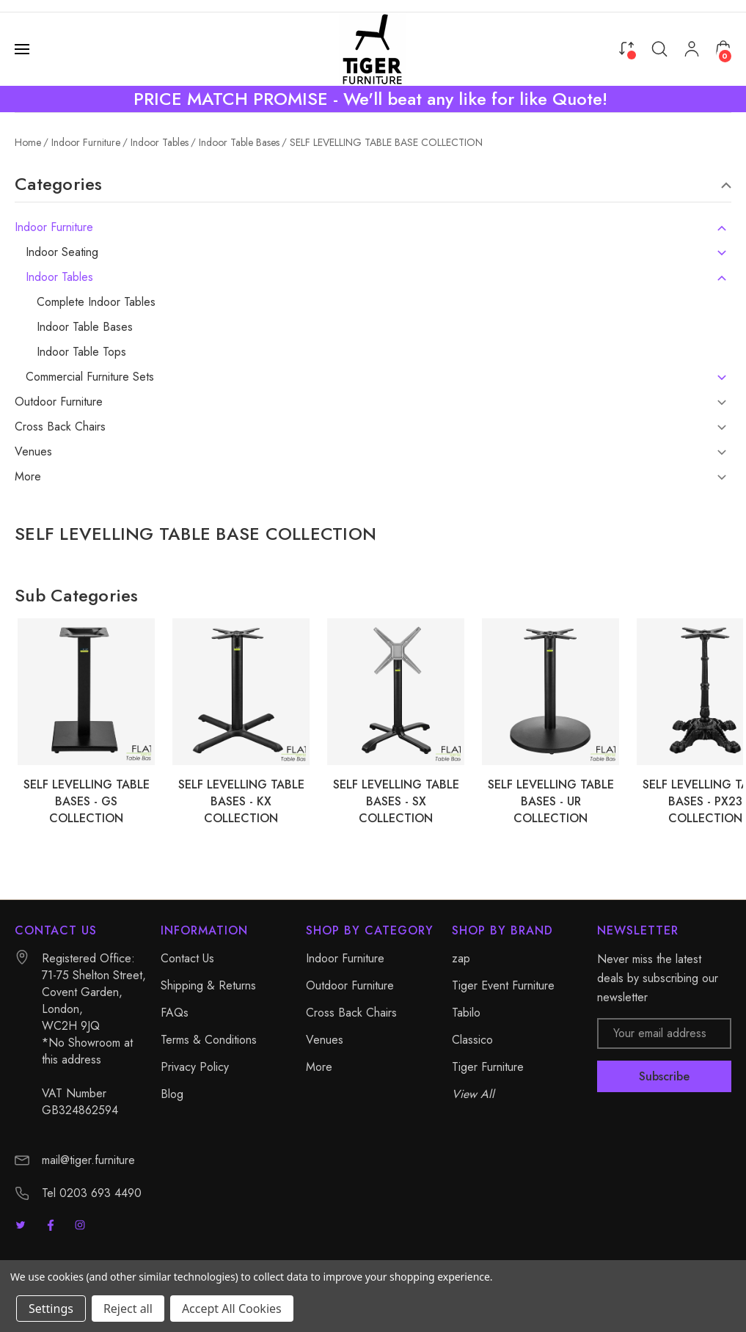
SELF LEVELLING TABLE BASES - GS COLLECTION (86, 801)
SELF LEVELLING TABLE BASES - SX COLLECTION (396, 801)
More (28, 476)
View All (473, 1094)
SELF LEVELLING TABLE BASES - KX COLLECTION (241, 801)
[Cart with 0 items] (723, 48)
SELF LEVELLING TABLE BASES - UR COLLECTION (551, 801)
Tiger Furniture (488, 1066)
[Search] (659, 49)
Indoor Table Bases (85, 327)
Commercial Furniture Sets (90, 377)
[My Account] (692, 49)
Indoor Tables (59, 277)
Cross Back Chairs (60, 427)
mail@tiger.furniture (88, 1160)
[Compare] (626, 48)
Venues (33, 451)
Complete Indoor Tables (96, 302)
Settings (51, 1308)
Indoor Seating (62, 252)
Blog (172, 1094)
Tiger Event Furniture (503, 985)
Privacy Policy (195, 1066)
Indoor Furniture (54, 227)
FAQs (175, 1012)
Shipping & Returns (208, 985)
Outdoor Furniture (59, 402)
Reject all (128, 1308)
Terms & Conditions (209, 1039)
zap (461, 958)
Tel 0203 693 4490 (92, 1193)
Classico (472, 1039)
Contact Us (187, 958)
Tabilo (466, 1012)
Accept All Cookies (232, 1308)
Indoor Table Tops (81, 352)
